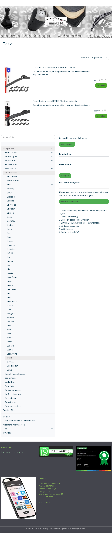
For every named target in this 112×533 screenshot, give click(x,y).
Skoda (10, 337)
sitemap (45, 529)
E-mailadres (65, 154)
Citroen (10, 213)
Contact (6, 416)
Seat (9, 333)
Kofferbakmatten (29, 394)
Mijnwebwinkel (81, 529)
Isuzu (9, 257)
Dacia (9, 217)
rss (51, 529)
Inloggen (65, 175)
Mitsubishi (12, 301)
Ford (9, 237)
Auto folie (9, 386)
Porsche (10, 317)
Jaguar (10, 261)
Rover (9, 325)
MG (8, 293)
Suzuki (10, 349)
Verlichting (10, 382)
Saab (9, 329)
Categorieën (28, 148)
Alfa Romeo (12, 176)
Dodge (10, 225)
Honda (10, 241)
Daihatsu (11, 221)
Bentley (10, 188)
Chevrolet (11, 205)
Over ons (7, 432)
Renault (10, 321)
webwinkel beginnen (60, 529)
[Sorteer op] (99, 57)
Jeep (9, 265)
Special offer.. (9, 410)
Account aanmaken (69, 201)
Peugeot (11, 313)
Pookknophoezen (29, 390)
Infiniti (10, 253)
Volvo (9, 370)
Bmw (9, 192)
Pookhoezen (29, 152)
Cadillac (10, 200)
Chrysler (11, 208)
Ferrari (10, 229)
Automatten (29, 160)
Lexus (9, 281)
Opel (9, 309)
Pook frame (29, 402)
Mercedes (11, 289)
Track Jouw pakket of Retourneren (19, 420)
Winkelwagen (67, 144)
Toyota (10, 362)
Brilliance (11, 196)
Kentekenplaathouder (15, 374)
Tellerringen (29, 398)
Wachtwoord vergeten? (69, 182)
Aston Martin (13, 180)
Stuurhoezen (11, 164)
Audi (30, 184)
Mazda (10, 285)
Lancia (10, 273)
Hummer (11, 245)
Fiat (8, 233)
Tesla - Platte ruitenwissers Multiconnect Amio (54, 67)
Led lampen (10, 378)
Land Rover (12, 277)
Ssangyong (12, 353)
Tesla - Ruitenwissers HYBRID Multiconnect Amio (55, 101)
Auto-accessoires (12, 406)
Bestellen (101, 85)
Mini (9, 297)
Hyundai (10, 249)
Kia (8, 269)
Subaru (10, 345)
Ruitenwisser (29, 172)
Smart (9, 341)
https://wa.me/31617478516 (12, 452)
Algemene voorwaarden (14, 424)
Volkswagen (12, 365)
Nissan (10, 305)
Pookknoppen (29, 156)
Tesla (9, 357)
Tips (28, 428)
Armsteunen (29, 168)
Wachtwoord (65, 164)
